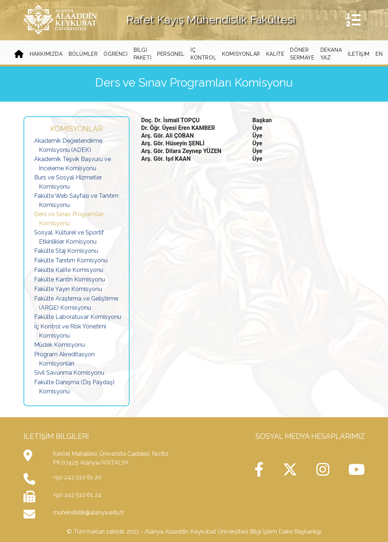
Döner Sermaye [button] (302, 54)
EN (379, 54)
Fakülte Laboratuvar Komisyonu (77, 316)
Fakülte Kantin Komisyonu (69, 279)
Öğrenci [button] (115, 54)
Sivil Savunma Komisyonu (69, 372)
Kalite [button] (275, 54)
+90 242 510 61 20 (77, 477)
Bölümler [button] (83, 54)
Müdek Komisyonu (59, 344)
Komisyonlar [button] (241, 54)
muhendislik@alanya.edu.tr (88, 512)
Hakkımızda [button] (46, 54)
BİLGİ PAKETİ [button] (143, 54)
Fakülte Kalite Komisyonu (68, 269)
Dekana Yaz (331, 54)
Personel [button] (171, 54)
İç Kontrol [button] (203, 54)
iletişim (359, 54)
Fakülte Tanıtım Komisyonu (71, 260)
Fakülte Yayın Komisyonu (68, 288)
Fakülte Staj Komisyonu (66, 250)
